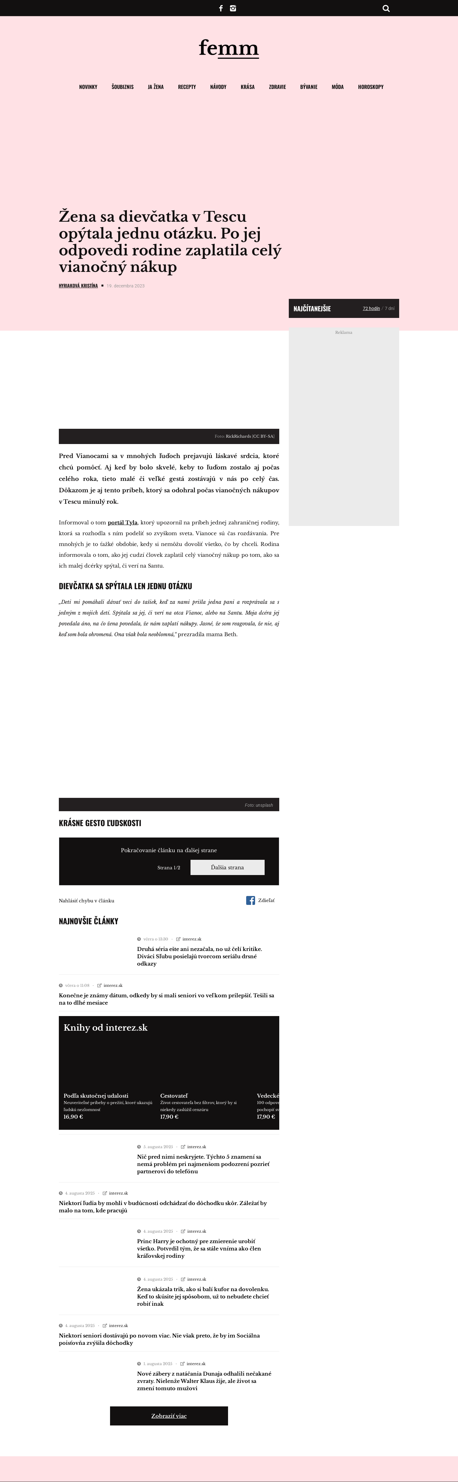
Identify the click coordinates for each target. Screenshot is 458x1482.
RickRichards (238, 436)
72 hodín (371, 308)
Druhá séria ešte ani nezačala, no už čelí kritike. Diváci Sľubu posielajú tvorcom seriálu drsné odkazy (199, 956)
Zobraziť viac (169, 1416)
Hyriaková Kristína (78, 285)
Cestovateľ (174, 1096)
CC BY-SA (263, 436)
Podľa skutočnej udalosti (96, 1096)
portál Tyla (123, 522)
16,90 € (73, 1117)
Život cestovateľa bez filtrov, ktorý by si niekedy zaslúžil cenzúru (198, 1106)
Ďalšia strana (227, 867)
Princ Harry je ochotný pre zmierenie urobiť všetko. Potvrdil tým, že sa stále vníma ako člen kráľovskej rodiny (199, 1248)
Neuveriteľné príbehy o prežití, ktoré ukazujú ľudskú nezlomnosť (108, 1106)
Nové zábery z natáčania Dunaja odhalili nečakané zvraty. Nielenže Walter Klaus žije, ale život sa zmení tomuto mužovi (204, 1381)
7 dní (389, 308)
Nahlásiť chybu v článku (86, 901)
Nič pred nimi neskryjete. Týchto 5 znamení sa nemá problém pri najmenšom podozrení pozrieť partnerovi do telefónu (203, 1164)
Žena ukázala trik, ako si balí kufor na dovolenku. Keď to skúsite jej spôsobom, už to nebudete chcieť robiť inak (203, 1296)
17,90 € (169, 1117)
